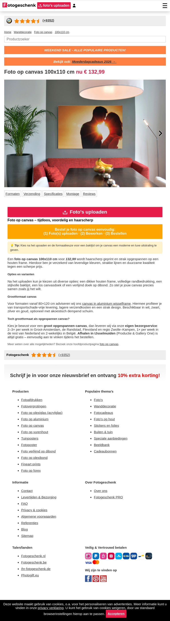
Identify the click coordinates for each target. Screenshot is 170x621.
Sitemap (28, 564)
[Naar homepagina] (19, 5)
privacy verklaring (73, 607)
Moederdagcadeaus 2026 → (95, 62)
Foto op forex (32, 495)
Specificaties (58, 195)
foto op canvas (123, 357)
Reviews (98, 195)
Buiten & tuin (105, 454)
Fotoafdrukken (33, 420)
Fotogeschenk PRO (110, 523)
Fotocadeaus (104, 433)
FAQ (25, 530)
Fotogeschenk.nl (34, 586)
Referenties (30, 551)
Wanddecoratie (106, 426)
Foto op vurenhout (36, 454)
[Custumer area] (76, 5)
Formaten (14, 195)
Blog (25, 558)
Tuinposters (31, 461)
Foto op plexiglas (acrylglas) (44, 433)
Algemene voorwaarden (41, 544)
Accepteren (131, 613)
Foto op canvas (33, 447)
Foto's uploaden (85, 214)
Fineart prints (32, 488)
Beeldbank (103, 468)
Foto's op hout (105, 440)
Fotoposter (30, 468)
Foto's (99, 420)
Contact (27, 516)
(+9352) (67, 368)
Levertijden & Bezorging (41, 523)
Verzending (35, 195)
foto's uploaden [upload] (55, 6)
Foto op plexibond (36, 482)
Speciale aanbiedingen (112, 461)
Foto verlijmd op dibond (41, 475)
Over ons (101, 516)
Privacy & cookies (35, 537)
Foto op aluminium (37, 440)
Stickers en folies (107, 447)
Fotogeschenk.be (35, 592)
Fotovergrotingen (35, 426)
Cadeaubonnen (107, 475)
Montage (80, 195)
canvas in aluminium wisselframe (117, 309)
